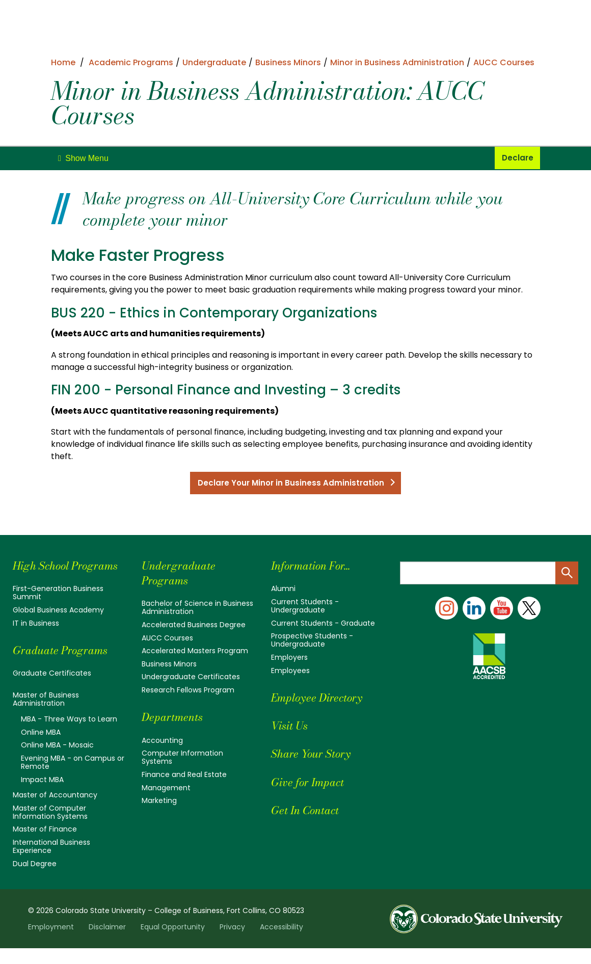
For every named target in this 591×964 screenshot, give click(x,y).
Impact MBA (42, 795)
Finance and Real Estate (184, 776)
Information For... (317, 566)
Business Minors (169, 665)
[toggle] (83, 158)
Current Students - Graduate (323, 625)
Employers (289, 659)
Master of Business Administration (46, 715)
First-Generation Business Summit (58, 609)
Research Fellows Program (188, 691)
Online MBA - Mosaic (57, 761)
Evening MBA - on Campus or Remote (72, 778)
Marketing (159, 802)
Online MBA (41, 748)
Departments (176, 718)
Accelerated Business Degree (194, 626)
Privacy (232, 943)
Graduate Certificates (52, 689)
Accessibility (281, 943)
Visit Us (292, 726)
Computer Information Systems (182, 758)
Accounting (162, 741)
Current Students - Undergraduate (305, 607)
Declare (517, 158)
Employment (51, 943)
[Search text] (489, 574)
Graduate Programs (66, 666)
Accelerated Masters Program (195, 652)
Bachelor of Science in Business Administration (197, 609)
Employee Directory (323, 698)
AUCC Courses (167, 639)
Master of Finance (45, 845)
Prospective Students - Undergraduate (312, 641)
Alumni (283, 590)
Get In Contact (310, 811)
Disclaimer (107, 943)
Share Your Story (316, 754)
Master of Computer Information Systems (50, 828)
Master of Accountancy (55, 811)
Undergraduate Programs (183, 574)
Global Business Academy (58, 626)
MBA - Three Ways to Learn (69, 735)
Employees (290, 672)
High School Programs (44, 574)
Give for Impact (312, 782)
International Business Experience (51, 862)
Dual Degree (35, 879)
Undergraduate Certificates (191, 678)
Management (166, 789)
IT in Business (36, 639)
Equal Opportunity (173, 943)
